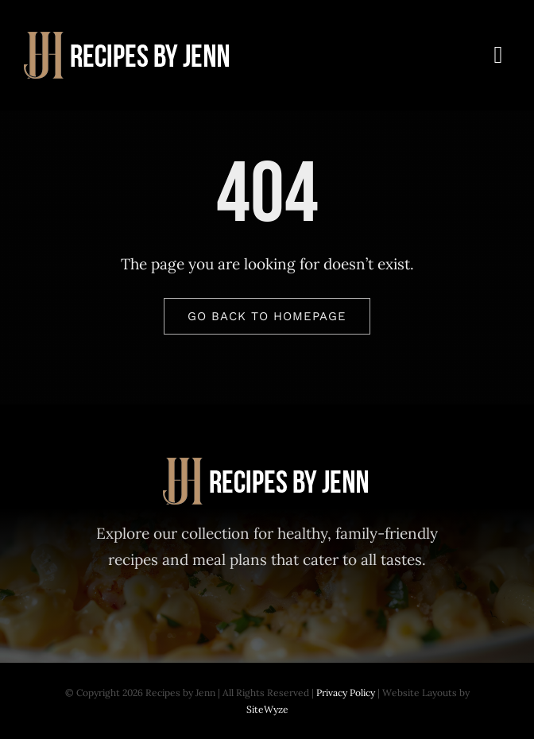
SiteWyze (267, 709)
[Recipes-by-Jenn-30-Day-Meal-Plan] (128, 38)
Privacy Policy (345, 692)
